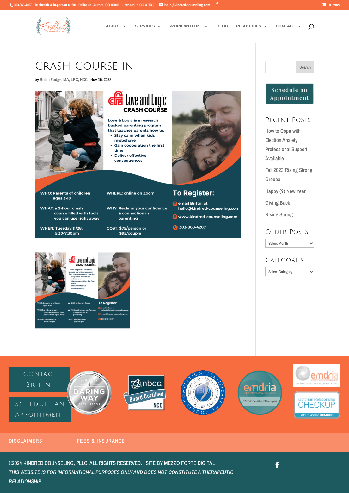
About (113, 26)
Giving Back (277, 202)
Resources (248, 26)
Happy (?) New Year (285, 191)
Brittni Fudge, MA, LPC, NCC (64, 79)
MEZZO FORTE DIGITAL (189, 463)
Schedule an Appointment (40, 409)
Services (145, 26)
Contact (285, 26)
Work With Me (185, 26)
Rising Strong (279, 214)
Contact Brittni (39, 379)
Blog (222, 26)
